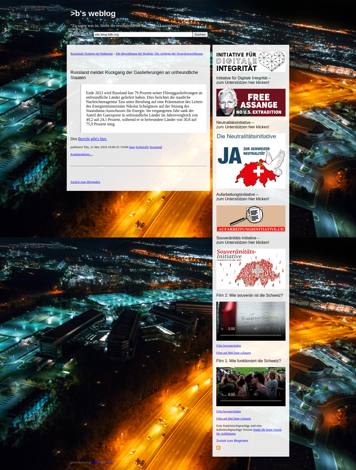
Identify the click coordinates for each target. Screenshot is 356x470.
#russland (156, 147)
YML (109, 462)
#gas (132, 147)
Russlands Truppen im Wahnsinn (91, 53)
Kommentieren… (81, 154)
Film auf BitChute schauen (233, 353)
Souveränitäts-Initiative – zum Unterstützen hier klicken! (242, 240)
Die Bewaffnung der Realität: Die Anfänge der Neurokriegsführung (159, 53)
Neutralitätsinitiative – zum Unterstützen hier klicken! (242, 124)
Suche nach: (80, 34)
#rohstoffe (142, 147)
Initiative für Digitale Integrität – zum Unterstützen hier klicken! (243, 80)
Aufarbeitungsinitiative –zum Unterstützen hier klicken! (242, 196)
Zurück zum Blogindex (232, 441)
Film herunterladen (228, 345)
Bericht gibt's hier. (92, 139)
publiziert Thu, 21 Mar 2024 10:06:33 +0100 (99, 147)
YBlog (95, 462)
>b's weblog (93, 13)
